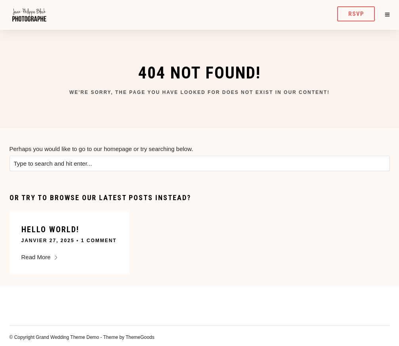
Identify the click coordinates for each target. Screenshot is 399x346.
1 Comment (98, 240)
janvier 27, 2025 (47, 240)
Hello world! (50, 229)
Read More (39, 257)
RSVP (356, 13)
